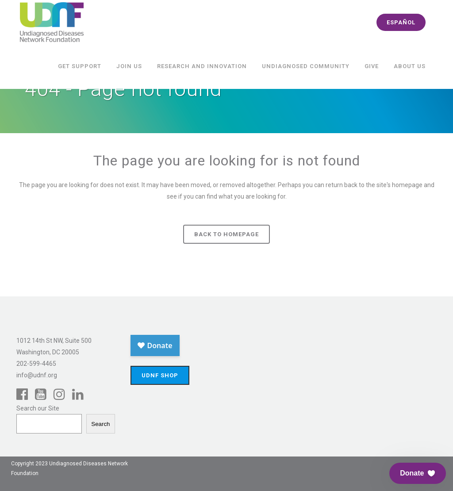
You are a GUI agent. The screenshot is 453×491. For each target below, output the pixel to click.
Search (100, 424)
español (401, 22)
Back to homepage (226, 234)
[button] (417, 473)
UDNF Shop (160, 375)
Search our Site (37, 408)
